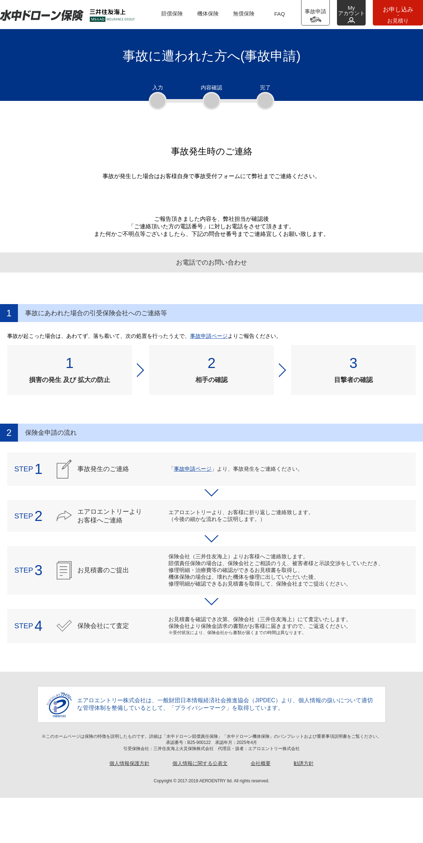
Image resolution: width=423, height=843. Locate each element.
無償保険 (244, 13)
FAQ (279, 14)
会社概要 (261, 808)
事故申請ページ (209, 381)
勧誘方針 (304, 808)
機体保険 (208, 13)
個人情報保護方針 (129, 808)
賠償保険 (172, 13)
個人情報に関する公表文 (200, 808)
